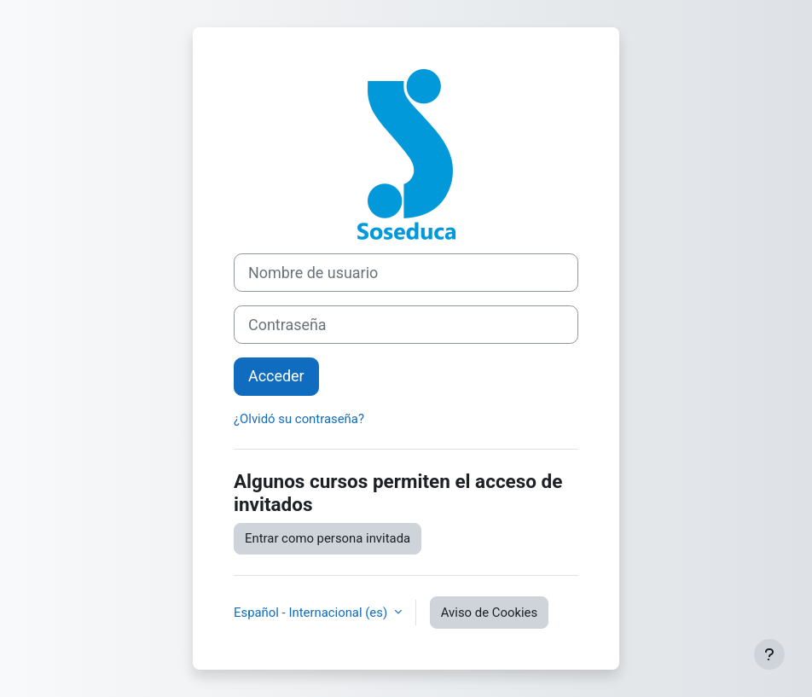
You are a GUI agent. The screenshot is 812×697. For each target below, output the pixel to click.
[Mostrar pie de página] (769, 654)
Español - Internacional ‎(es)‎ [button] (312, 612)
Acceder (276, 376)
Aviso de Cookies (489, 612)
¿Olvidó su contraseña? (299, 419)
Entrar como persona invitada (327, 538)
